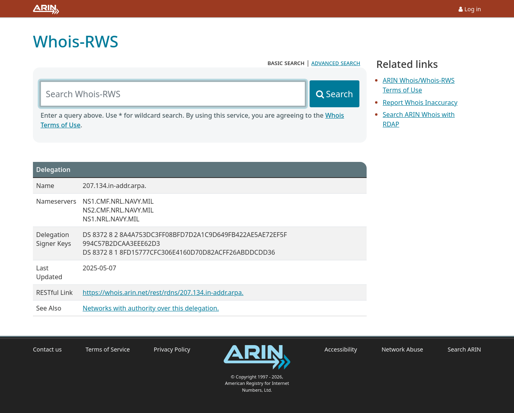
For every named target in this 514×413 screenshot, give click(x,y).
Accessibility (340, 349)
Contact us (47, 349)
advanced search (335, 62)
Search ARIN (464, 349)
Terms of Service (108, 349)
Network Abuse (402, 349)
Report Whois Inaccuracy (420, 102)
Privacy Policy (172, 349)
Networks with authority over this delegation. (151, 308)
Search (339, 94)
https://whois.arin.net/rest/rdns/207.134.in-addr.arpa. (163, 292)
